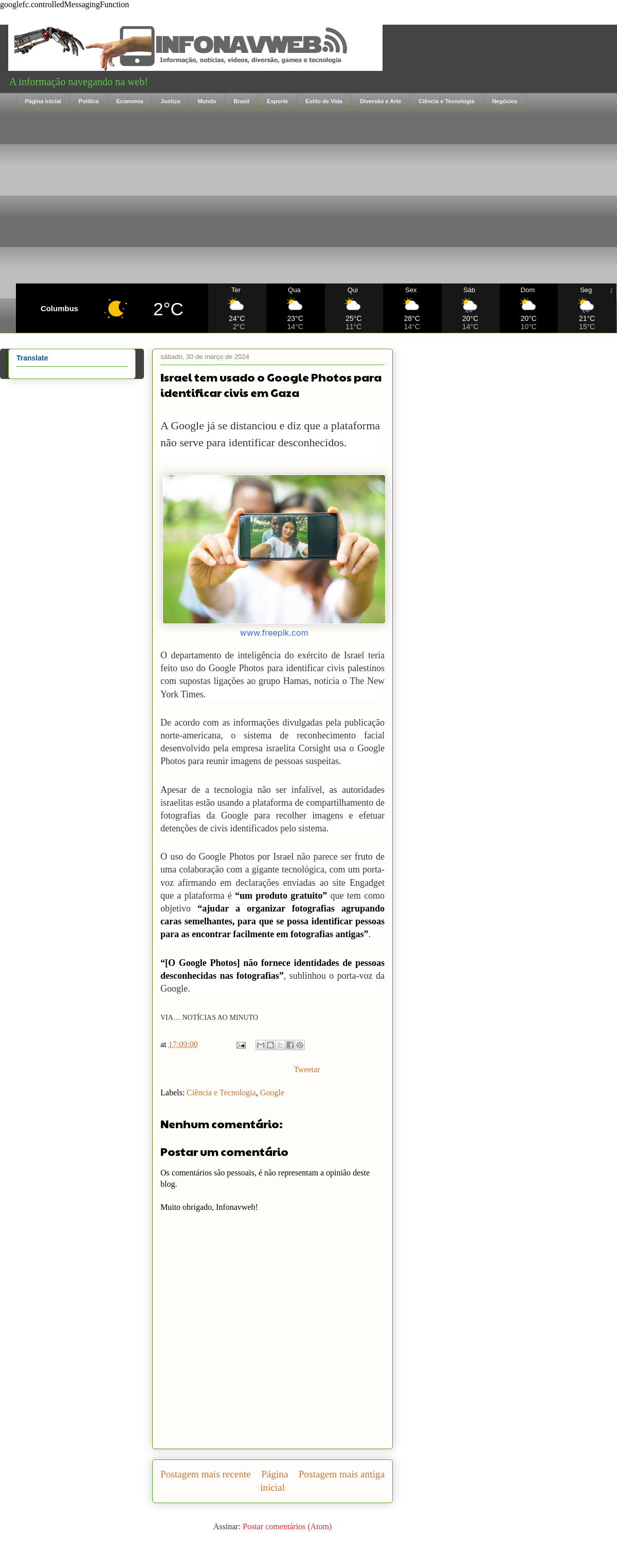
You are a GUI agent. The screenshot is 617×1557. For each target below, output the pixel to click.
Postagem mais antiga (342, 1474)
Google (272, 1092)
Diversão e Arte (380, 101)
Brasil (241, 101)
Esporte (277, 101)
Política (89, 101)
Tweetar (307, 1069)
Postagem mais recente (205, 1474)
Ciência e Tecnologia (447, 101)
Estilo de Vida (323, 101)
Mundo (206, 101)
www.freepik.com (274, 633)
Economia (129, 101)
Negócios (505, 101)
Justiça (170, 101)
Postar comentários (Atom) (287, 1526)
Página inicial (43, 101)
